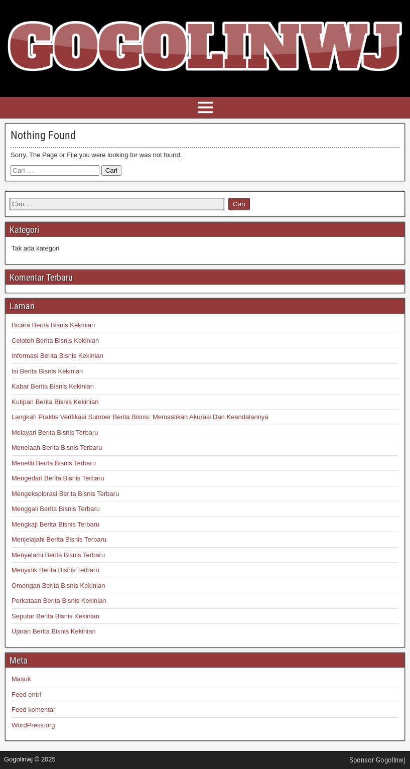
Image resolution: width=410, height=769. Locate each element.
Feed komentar (33, 709)
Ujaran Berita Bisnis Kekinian (54, 631)
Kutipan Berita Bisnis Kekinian (55, 402)
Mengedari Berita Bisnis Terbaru (58, 478)
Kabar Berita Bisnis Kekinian (53, 386)
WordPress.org (33, 725)
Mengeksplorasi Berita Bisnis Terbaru (65, 493)
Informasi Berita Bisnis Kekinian (57, 355)
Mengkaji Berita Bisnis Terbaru (55, 524)
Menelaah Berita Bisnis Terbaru (57, 447)
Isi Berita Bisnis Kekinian (47, 371)
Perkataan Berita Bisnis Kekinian (59, 600)
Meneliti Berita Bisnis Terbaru (54, 463)
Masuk (21, 679)
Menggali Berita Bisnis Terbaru (56, 508)
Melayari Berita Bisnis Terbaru (55, 432)
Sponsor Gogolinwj (377, 759)
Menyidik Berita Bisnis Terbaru (55, 570)
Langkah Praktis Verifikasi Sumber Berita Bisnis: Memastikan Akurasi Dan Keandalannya (140, 417)
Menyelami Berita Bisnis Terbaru (58, 555)
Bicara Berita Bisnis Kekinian (53, 325)
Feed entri (26, 694)
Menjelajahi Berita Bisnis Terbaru (59, 539)
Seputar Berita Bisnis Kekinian (55, 616)
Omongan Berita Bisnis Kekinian (58, 585)
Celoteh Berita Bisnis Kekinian (55, 340)
